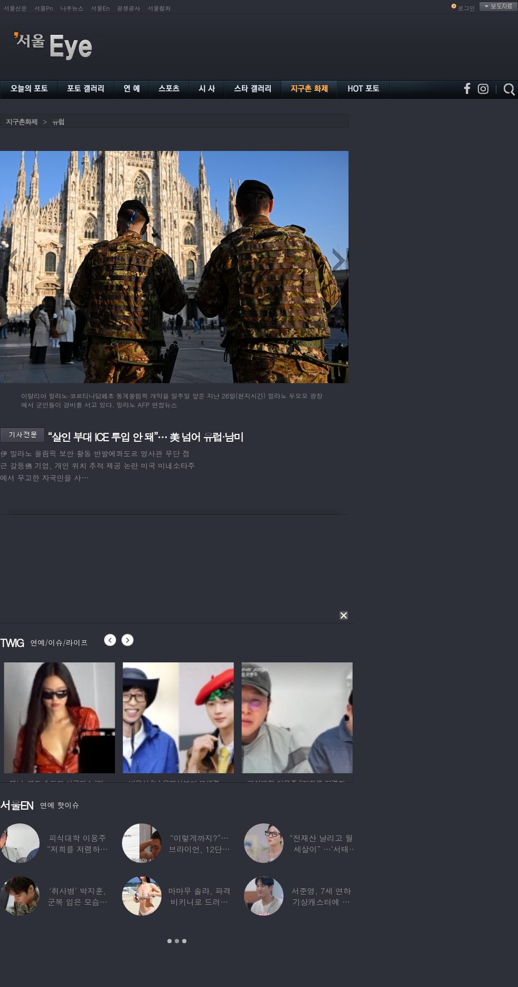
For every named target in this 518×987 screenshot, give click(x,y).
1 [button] (169, 941)
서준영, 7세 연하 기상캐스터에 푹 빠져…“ (321, 901)
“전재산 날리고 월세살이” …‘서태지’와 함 (321, 849)
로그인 (466, 8)
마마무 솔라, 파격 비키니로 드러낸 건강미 (199, 901)
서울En (100, 8)
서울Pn (43, 8)
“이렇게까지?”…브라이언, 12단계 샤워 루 (199, 849)
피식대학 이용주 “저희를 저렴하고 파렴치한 (77, 849)
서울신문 (15, 8)
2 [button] (177, 941)
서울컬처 (159, 8)
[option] (87, 716)
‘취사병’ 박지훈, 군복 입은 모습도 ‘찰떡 (78, 901)
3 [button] (184, 941)
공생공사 (128, 8)
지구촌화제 (21, 122)
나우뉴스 (71, 8)
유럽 (58, 122)
